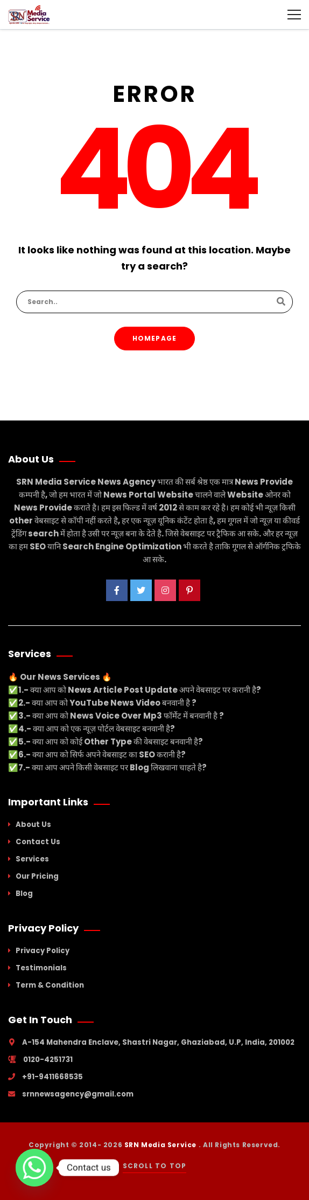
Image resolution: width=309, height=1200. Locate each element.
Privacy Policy (42, 951)
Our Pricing (37, 876)
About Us (33, 824)
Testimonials (41, 968)
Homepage (154, 338)
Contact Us (38, 842)
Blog (24, 893)
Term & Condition (50, 985)
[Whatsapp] (34, 1168)
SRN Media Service (161, 1144)
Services (32, 859)
